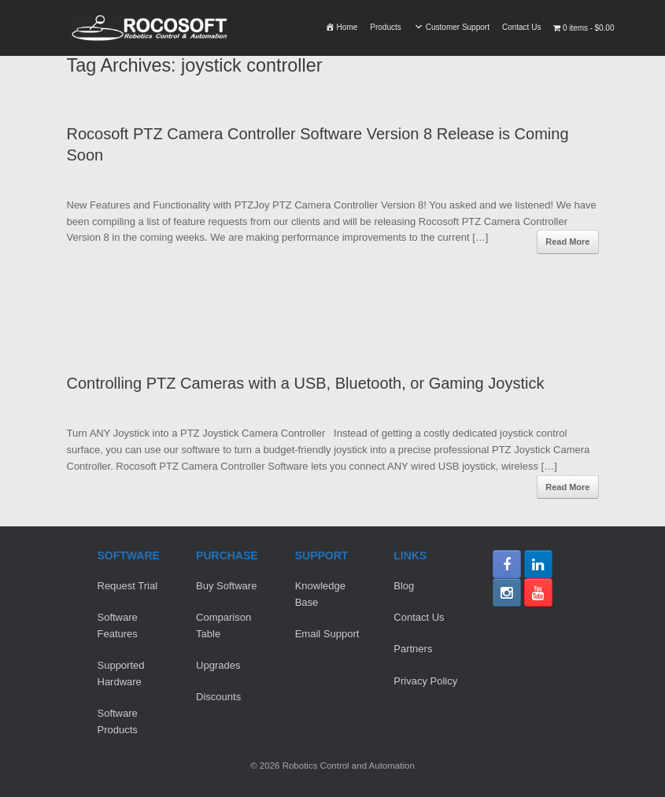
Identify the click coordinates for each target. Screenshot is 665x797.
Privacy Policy (425, 681)
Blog (403, 586)
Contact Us (521, 27)
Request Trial (128, 586)
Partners (412, 649)
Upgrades (218, 665)
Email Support (327, 634)
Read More (567, 241)
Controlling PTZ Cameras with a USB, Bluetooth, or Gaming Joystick (306, 383)
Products (385, 27)
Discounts (218, 697)
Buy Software (226, 586)
